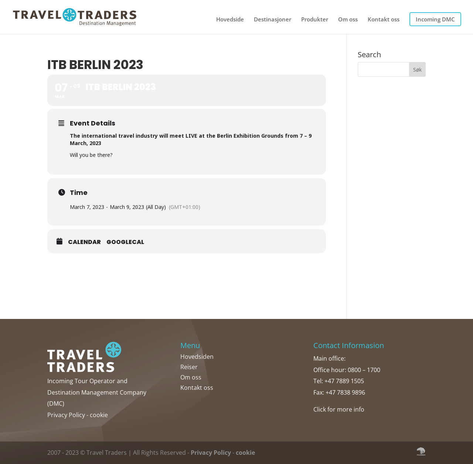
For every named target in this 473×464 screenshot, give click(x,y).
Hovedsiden (197, 357)
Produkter (314, 20)
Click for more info (338, 409)
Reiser (189, 367)
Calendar (84, 242)
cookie (99, 415)
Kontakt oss (383, 20)
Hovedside (230, 20)
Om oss (348, 20)
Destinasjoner (272, 20)
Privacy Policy (66, 415)
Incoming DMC (435, 19)
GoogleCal (125, 242)
